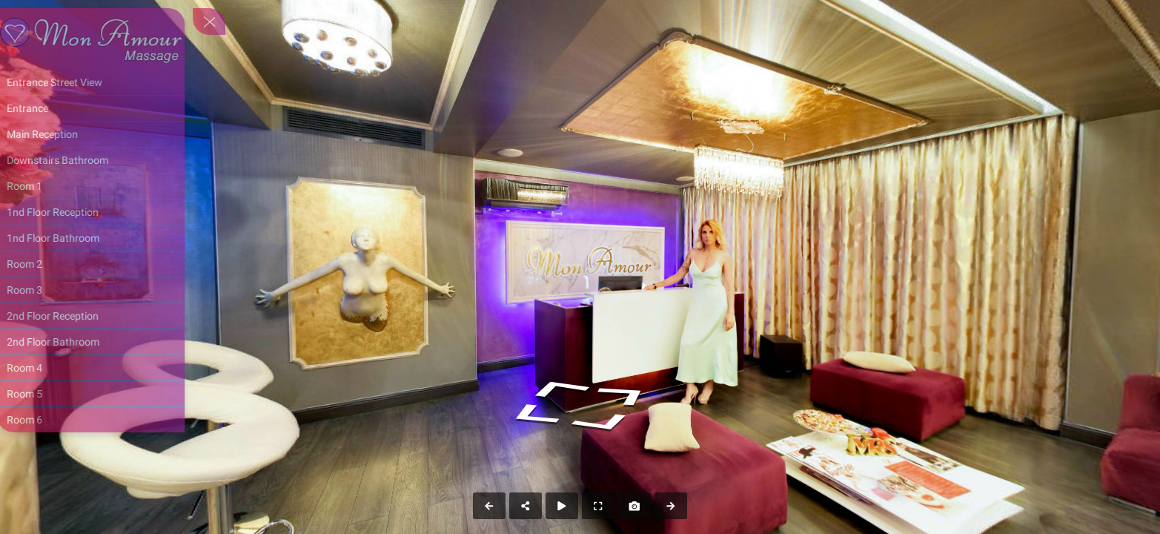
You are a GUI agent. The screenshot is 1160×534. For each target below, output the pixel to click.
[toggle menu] (220, 21)
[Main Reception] (102, 134)
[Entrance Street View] (102, 82)
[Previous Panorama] (489, 505)
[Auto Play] (562, 505)
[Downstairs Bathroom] (102, 160)
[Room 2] (102, 264)
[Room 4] (102, 367)
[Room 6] (102, 419)
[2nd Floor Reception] (102, 316)
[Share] (525, 505)
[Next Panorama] (670, 505)
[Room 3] (102, 290)
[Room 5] (102, 393)
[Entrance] (102, 108)
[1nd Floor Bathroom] (102, 238)
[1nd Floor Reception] (102, 212)
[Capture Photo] (634, 505)
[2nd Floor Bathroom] (102, 342)
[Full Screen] (598, 505)
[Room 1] (102, 186)
